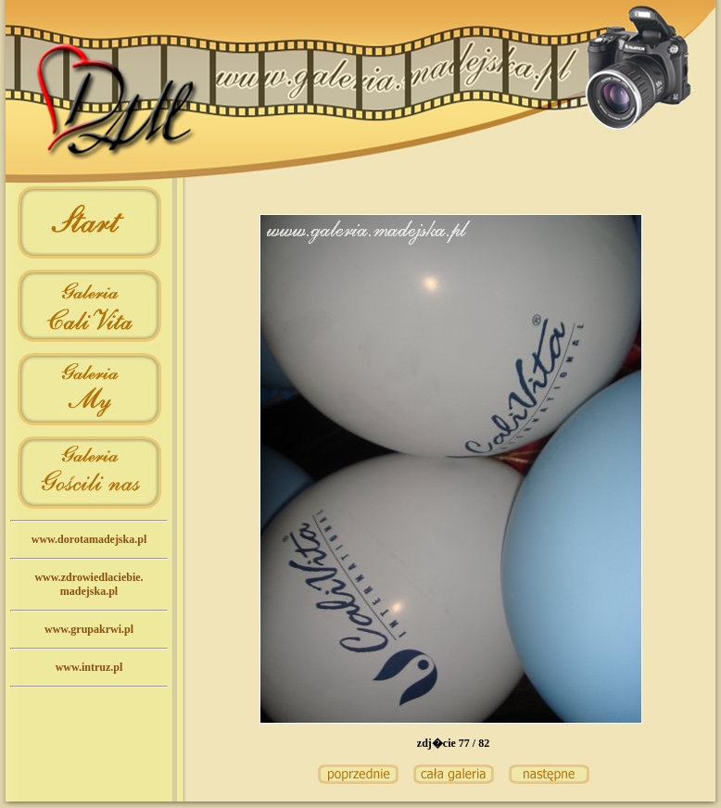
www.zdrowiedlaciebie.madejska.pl (88, 584)
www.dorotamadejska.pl (89, 539)
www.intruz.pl (89, 667)
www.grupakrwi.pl (88, 629)
